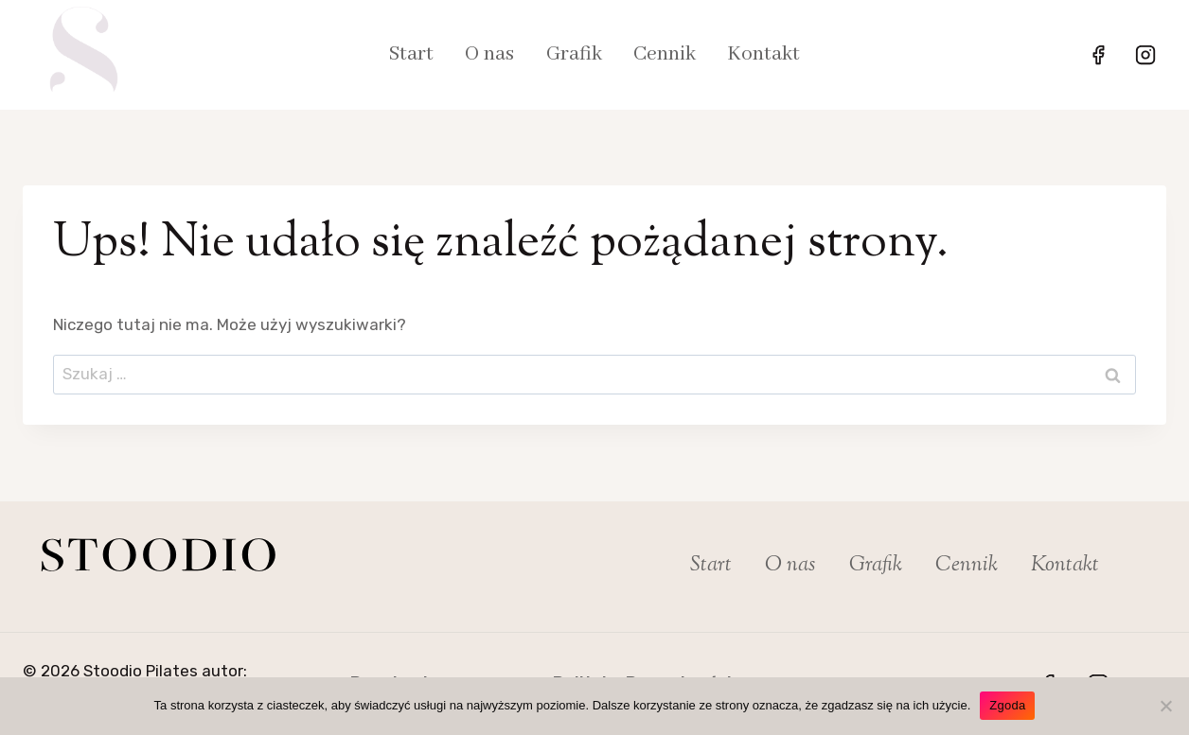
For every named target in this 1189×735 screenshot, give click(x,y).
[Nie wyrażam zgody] (1165, 705)
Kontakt (763, 54)
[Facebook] (1098, 55)
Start (411, 54)
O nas (489, 54)
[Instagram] (1145, 55)
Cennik (664, 54)
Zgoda (1007, 705)
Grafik (574, 54)
